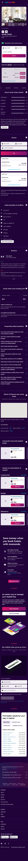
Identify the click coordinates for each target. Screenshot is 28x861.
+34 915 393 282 (6, 41)
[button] (2, 2)
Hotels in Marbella (7, 741)
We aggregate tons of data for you (14, 775)
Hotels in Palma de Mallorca (9, 743)
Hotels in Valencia (7, 749)
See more (23, 475)
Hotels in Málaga (7, 739)
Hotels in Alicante (7, 753)
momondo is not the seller (14, 772)
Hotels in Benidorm (7, 747)
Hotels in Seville (6, 745)
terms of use (19, 701)
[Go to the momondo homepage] (10, 2)
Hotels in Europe (12, 783)
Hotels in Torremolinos (8, 751)
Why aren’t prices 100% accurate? (14, 778)
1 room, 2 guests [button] (7, 51)
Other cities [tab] (6, 722)
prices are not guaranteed (11, 767)
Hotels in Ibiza (6, 734)
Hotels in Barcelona (7, 732)
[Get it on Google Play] (5, 837)
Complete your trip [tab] (17, 725)
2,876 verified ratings (16, 43)
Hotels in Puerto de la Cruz (9, 737)
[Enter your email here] (15, 690)
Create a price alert (12, 573)
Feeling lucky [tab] (7, 725)
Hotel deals (4, 783)
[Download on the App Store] (14, 837)
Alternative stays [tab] (16, 722)
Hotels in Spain (21, 783)
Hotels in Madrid (6, 784)
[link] (17, 486)
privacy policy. (4, 702)
